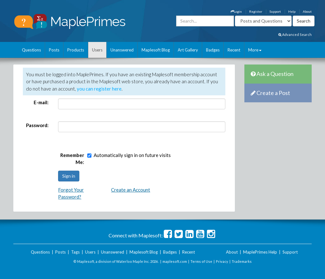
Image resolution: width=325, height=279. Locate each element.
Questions (31, 49)
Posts (54, 49)
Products (75, 49)
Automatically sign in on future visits (132, 155)
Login (236, 11)
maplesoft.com (174, 261)
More (255, 49)
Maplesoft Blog (156, 49)
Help (291, 11)
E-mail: (41, 102)
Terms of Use (201, 261)
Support (275, 11)
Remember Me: (72, 158)
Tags (75, 252)
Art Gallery (188, 49)
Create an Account (130, 190)
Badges (213, 49)
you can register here (99, 89)
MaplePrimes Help (260, 252)
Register (255, 11)
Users (97, 49)
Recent (234, 49)
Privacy (222, 261)
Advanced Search (295, 34)
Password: (37, 125)
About (307, 11)
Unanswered (122, 49)
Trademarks (242, 261)
